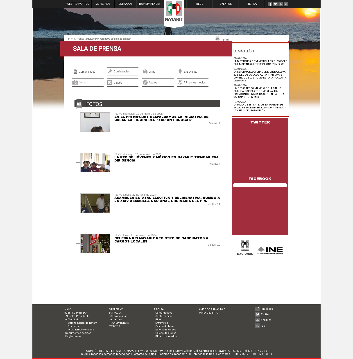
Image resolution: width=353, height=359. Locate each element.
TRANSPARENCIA (149, 3)
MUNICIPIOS (102, 3)
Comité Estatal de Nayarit (82, 322)
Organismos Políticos (81, 329)
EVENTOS (226, 3)
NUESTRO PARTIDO (77, 3)
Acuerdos (116, 319)
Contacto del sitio (143, 354)
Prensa (80, 38)
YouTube (266, 320)
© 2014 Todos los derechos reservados (106, 354)
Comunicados (87, 71)
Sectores (73, 326)
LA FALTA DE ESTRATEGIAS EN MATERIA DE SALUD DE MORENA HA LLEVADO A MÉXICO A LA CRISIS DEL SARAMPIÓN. (259, 107)
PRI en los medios (195, 82)
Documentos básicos (78, 333)
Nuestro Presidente (77, 316)
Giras (152, 71)
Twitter (265, 314)
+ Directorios (73, 319)
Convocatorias (118, 316)
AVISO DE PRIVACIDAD (212, 309)
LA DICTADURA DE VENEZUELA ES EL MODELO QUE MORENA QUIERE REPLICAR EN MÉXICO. (260, 63)
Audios (153, 82)
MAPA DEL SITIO (208, 312)
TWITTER (260, 122)
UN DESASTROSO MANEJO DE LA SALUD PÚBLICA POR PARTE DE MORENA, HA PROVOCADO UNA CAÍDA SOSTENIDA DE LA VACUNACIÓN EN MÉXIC (258, 93)
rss (263, 325)
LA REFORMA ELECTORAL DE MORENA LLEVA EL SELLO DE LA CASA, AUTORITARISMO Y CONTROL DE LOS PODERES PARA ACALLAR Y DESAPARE (260, 76)
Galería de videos (165, 329)
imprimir (222, 38)
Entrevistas (190, 71)
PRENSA (252, 3)
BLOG (199, 3)
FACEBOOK (260, 179)
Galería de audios (165, 333)
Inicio (71, 38)
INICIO (67, 309)
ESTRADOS (125, 3)
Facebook (267, 308)
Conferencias (122, 71)
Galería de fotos (164, 326)
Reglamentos (73, 336)
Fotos (82, 82)
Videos (118, 82)
